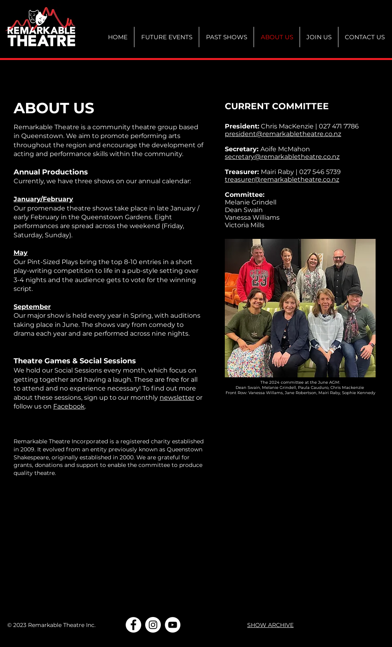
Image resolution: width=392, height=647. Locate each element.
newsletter (177, 397)
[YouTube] (172, 625)
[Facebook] (133, 625)
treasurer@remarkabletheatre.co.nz (282, 179)
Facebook (69, 406)
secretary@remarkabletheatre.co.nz (282, 156)
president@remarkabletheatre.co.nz (283, 134)
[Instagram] (153, 625)
